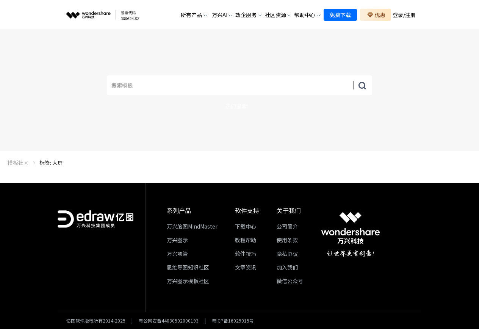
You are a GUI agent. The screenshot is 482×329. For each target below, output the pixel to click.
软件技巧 (245, 253)
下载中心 (245, 226)
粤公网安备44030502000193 (169, 320)
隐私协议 (287, 253)
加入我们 (287, 267)
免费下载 (340, 15)
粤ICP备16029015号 (233, 320)
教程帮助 (245, 240)
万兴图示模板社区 (188, 281)
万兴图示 (177, 240)
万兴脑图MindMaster (192, 226)
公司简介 (287, 226)
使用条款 (287, 240)
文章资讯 (245, 267)
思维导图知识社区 (188, 267)
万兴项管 (177, 253)
